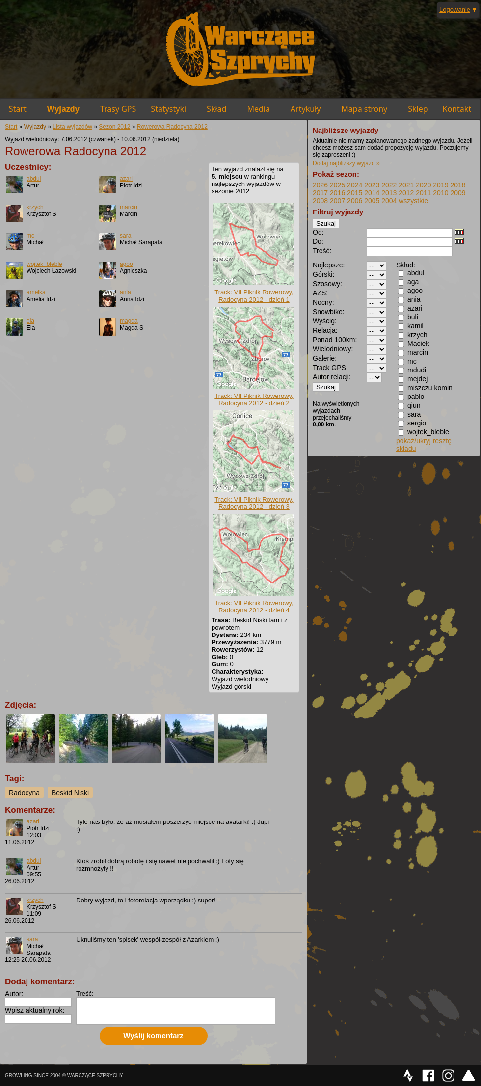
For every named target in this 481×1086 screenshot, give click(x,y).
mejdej (417, 379)
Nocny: (323, 302)
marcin (128, 207)
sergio (416, 423)
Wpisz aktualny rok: (34, 1010)
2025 (337, 185)
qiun (413, 405)
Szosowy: (327, 284)
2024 (354, 185)
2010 (440, 193)
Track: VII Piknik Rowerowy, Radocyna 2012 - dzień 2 (253, 399)
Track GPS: (330, 367)
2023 (371, 185)
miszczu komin (430, 388)
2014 (371, 193)
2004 (389, 201)
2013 (389, 193)
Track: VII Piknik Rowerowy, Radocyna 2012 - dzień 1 (253, 296)
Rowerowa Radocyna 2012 (172, 126)
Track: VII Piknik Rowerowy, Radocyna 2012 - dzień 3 (253, 503)
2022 (389, 185)
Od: (318, 232)
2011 (423, 193)
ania (125, 292)
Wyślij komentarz (153, 1036)
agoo (126, 264)
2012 (406, 193)
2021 (406, 185)
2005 (371, 201)
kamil (415, 326)
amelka (36, 292)
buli (412, 317)
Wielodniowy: (333, 349)
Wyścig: (325, 321)
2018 (457, 185)
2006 (354, 201)
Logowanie (454, 9)
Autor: (14, 994)
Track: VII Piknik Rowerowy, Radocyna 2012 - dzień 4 (253, 606)
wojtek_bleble (44, 264)
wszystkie (413, 201)
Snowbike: (329, 312)
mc (30, 235)
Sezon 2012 (114, 126)
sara (125, 235)
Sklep (418, 109)
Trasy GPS (118, 109)
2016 (337, 193)
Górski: (323, 274)
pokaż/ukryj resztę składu (424, 444)
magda (129, 321)
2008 (320, 201)
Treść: (85, 993)
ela (30, 321)
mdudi (416, 370)
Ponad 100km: (335, 340)
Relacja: (325, 330)
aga (413, 282)
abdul (34, 178)
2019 (440, 185)
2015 (354, 193)
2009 (457, 193)
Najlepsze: (329, 265)
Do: (318, 241)
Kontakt (457, 109)
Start (18, 109)
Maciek (418, 343)
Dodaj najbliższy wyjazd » (346, 163)
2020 (423, 185)
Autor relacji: (332, 377)
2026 (320, 185)
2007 (337, 201)
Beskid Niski (70, 792)
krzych (35, 207)
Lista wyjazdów (72, 126)
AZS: (320, 293)
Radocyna (24, 792)
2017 (320, 193)
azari (126, 178)
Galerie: (325, 358)
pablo (415, 396)
